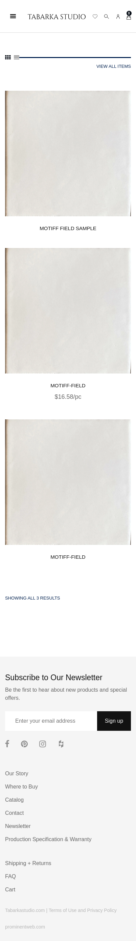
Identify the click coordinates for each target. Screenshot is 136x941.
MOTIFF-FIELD (67, 385)
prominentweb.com (25, 927)
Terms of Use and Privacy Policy (83, 910)
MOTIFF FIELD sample (68, 228)
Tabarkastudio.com (25, 910)
